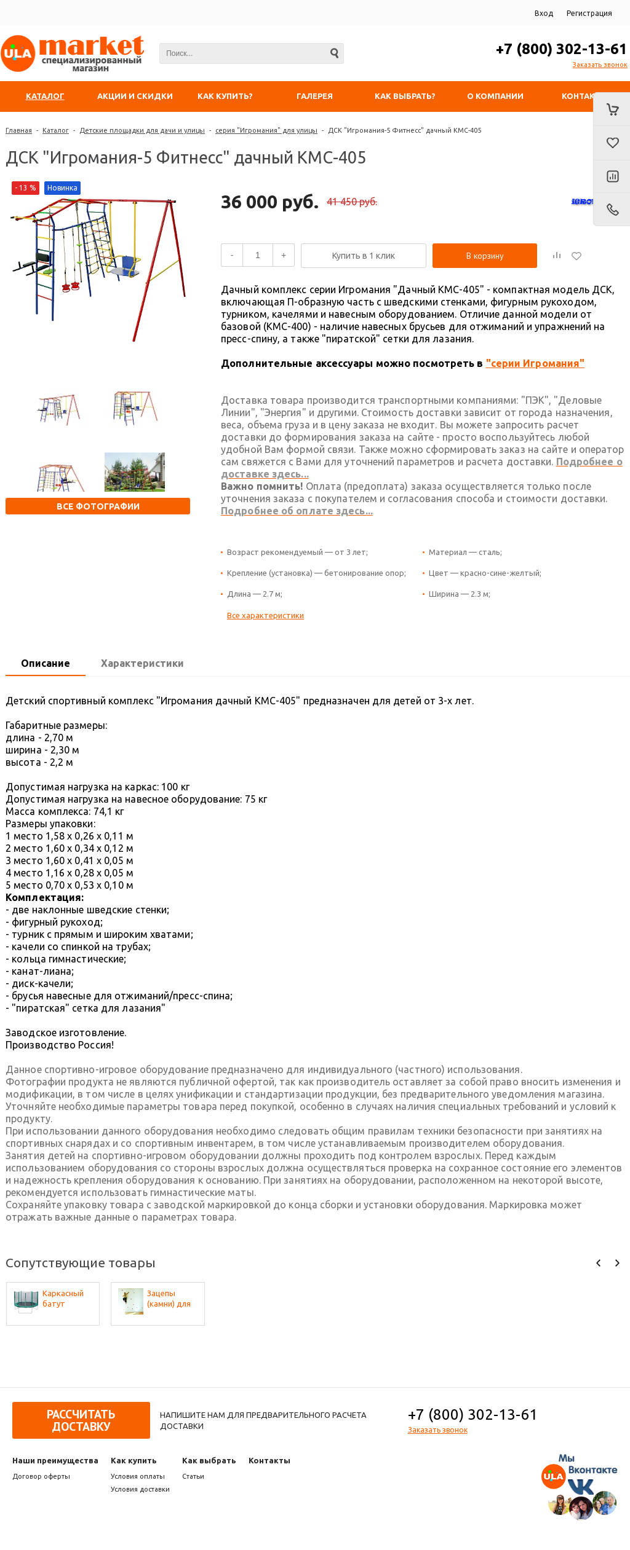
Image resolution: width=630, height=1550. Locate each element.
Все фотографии (98, 506)
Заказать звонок (600, 64)
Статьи (193, 1476)
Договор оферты (41, 1476)
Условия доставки (140, 1489)
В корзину (485, 255)
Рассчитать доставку (81, 1420)
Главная (19, 130)
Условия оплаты (138, 1476)
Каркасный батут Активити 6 (64, 1299)
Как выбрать (209, 1460)
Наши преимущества (55, 1460)
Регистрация (589, 13)
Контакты (269, 1460)
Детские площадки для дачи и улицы (142, 130)
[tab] (46, 663)
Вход (544, 13)
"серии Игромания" (535, 363)
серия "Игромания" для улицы (266, 130)
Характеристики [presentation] (142, 663)
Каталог (55, 130)
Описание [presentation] (45, 663)
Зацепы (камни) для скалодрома (170, 1299)
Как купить (134, 1460)
